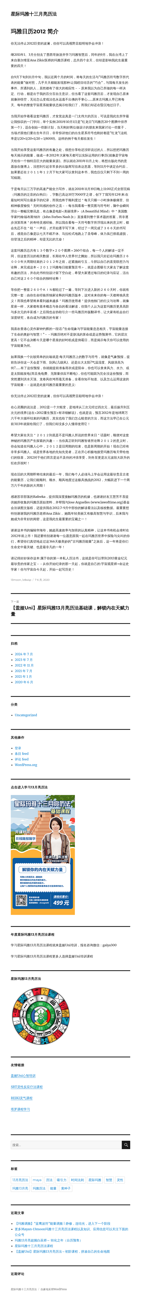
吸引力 (62, 1180)
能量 (53, 1188)
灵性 (120, 1180)
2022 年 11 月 (24, 665)
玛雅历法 (39, 1188)
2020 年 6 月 (24, 682)
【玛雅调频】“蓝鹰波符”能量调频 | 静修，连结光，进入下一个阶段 (62, 1223)
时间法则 (77, 1180)
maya (37, 1180)
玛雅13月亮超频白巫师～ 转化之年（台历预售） (49, 1240)
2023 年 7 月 (24, 660)
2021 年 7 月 (23, 671)
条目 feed (22, 754)
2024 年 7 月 (24, 654)
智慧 (109, 1180)
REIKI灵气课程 (22, 1098)
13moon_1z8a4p (21, 579)
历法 (49, 1180)
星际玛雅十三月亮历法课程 (34, 1246)
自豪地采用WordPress (54, 1289)
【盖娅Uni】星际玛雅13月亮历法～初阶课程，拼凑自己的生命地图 (62, 1251)
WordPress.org (26, 765)
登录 (18, 748)
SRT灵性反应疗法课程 (27, 1087)
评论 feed (22, 759)
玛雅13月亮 (20, 1188)
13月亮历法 (20, 1180)
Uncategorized (26, 715)
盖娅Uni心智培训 (23, 1076)
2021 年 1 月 (23, 676)
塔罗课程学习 (20, 1109)
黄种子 (66, 1188)
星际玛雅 (94, 1180)
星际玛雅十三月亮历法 (34, 14)
